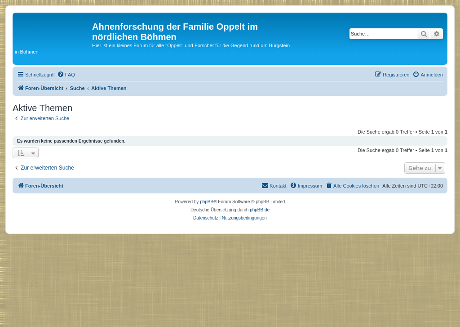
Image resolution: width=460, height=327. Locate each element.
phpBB (206, 201)
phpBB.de (260, 209)
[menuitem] (66, 74)
